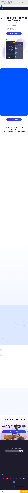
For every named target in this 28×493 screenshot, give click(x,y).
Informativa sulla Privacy (6, 3)
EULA (6, 487)
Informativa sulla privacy (9, 486)
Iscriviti (20, 451)
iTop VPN (2, 6)
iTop (2, 9)
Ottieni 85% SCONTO (24, 491)
